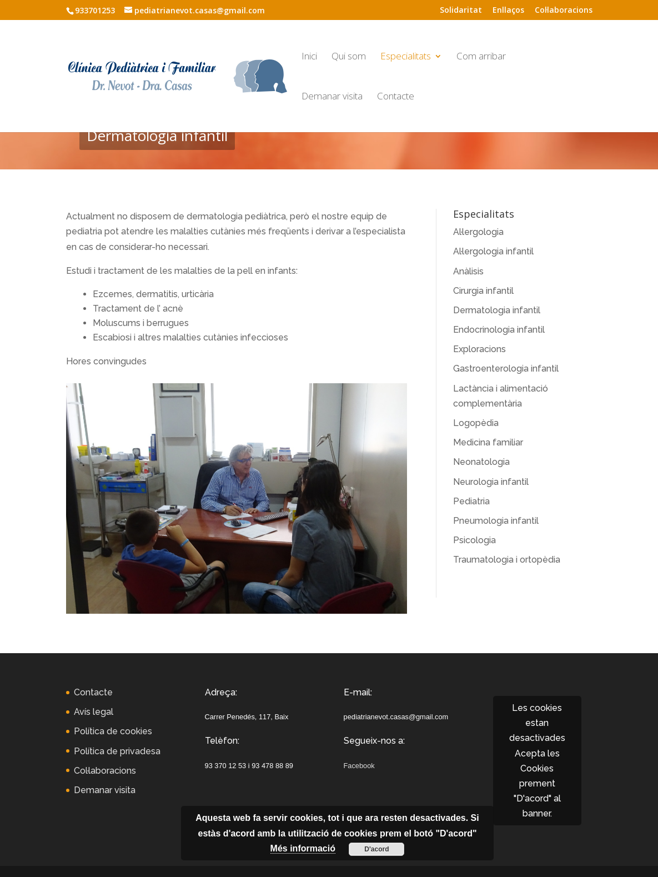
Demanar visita (332, 97)
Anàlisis (468, 271)
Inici (309, 57)
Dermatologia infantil (496, 310)
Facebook (359, 765)
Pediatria (471, 501)
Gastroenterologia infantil (506, 368)
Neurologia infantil (491, 482)
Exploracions (479, 349)
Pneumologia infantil (496, 520)
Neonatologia (481, 462)
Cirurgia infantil (483, 290)
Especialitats (405, 57)
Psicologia (474, 540)
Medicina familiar (488, 442)
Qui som (348, 57)
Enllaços (508, 10)
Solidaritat (461, 10)
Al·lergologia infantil (493, 251)
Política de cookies (113, 731)
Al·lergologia (478, 232)
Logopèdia (476, 423)
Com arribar (481, 57)
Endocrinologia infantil (499, 329)
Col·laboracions (563, 10)
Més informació (302, 848)
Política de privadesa (117, 751)
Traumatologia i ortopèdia (506, 559)
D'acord (376, 849)
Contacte (395, 97)
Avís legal (93, 711)
